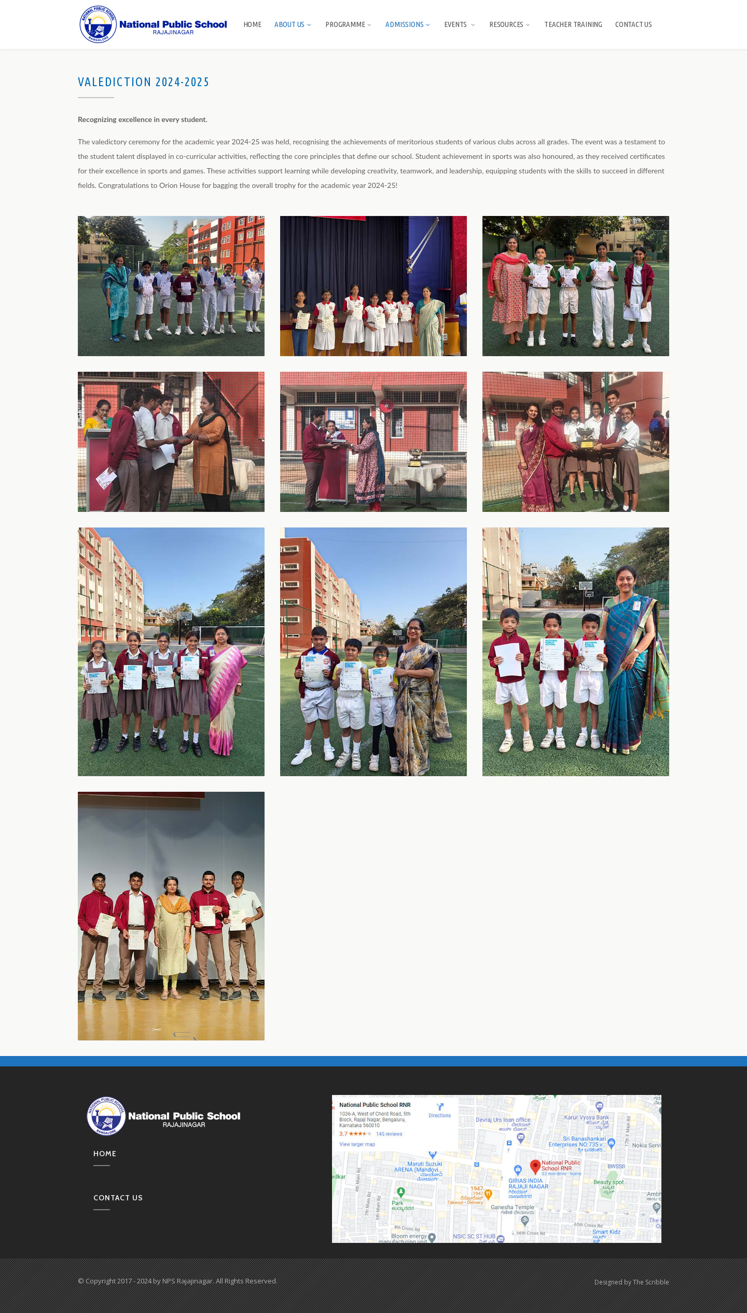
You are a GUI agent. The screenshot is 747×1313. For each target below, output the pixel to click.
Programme (348, 24)
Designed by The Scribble (631, 1282)
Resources (510, 24)
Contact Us (633, 24)
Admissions (408, 24)
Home (252, 24)
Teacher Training (573, 24)
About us (293, 24)
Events (460, 24)
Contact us (118, 1197)
